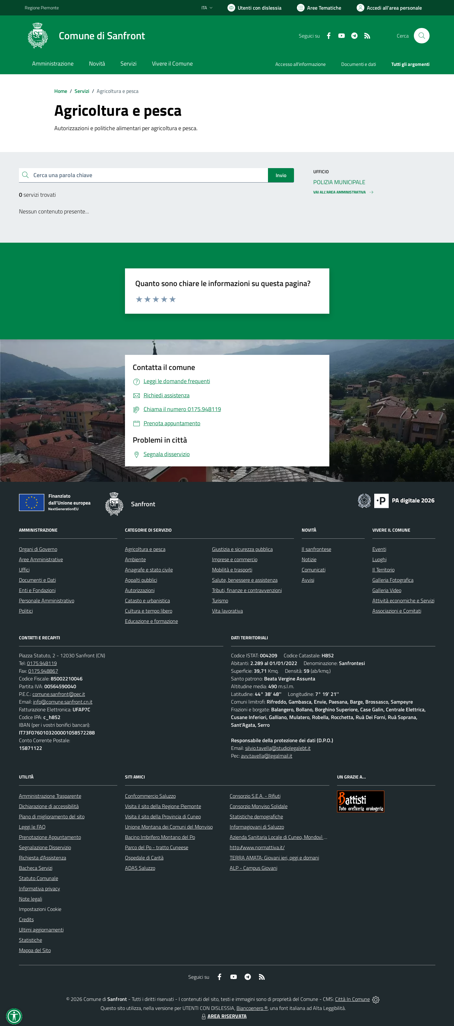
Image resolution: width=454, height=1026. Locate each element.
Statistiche (30, 940)
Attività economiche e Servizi (403, 600)
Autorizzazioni (140, 590)
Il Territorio (383, 569)
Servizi (82, 91)
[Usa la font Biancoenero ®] (254, 7)
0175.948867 (43, 671)
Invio (281, 175)
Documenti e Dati (37, 580)
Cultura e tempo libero (148, 611)
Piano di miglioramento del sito (52, 816)
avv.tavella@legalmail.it (266, 756)
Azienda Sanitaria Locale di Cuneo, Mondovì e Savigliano (289, 837)
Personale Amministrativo (46, 600)
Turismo (220, 600)
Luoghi (379, 559)
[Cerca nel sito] (421, 35)
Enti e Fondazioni (37, 590)
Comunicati (313, 569)
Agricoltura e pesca (145, 549)
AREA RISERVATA (223, 1016)
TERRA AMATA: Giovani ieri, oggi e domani (274, 857)
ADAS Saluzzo (140, 868)
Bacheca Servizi (35, 868)
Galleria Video (386, 590)
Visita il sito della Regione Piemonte (163, 806)
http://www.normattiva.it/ (257, 847)
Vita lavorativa (227, 611)
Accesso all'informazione (300, 64)
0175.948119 (42, 663)
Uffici (24, 569)
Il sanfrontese (316, 549)
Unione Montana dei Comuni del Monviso (169, 827)
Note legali (30, 899)
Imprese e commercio (234, 559)
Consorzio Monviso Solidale (259, 806)
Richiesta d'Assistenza (42, 857)
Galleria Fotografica (393, 580)
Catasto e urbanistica (147, 600)
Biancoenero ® (252, 1008)
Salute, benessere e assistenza (245, 580)
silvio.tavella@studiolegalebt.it (278, 748)
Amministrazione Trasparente (50, 796)
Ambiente (135, 559)
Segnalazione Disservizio (45, 847)
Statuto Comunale (38, 878)
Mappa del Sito (35, 950)
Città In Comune (352, 999)
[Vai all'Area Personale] (389, 7)
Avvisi (308, 580)
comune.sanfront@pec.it (58, 694)
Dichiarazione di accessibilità (49, 806)
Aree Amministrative (41, 559)
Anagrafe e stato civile (149, 569)
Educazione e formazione (151, 621)
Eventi (379, 549)
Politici (26, 611)
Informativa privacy (39, 888)
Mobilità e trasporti (232, 569)
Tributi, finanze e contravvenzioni (247, 590)
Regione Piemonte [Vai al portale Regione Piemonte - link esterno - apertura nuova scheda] (42, 7)
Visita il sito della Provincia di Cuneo (163, 816)
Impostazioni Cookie (40, 909)
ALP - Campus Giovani (253, 868)
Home (60, 91)
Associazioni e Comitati (396, 611)
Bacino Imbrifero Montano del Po (160, 837)
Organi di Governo (38, 549)
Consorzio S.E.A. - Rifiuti (255, 796)
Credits (26, 919)
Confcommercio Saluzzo (150, 796)
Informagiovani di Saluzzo (257, 827)
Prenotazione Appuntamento (50, 837)
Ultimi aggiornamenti (41, 929)
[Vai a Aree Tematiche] (319, 7)
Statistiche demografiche (256, 816)
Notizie (309, 559)
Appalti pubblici (141, 580)
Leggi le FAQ (32, 827)
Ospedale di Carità (144, 857)
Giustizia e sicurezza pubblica (242, 549)
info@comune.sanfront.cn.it (63, 702)
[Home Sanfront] (85, 35)
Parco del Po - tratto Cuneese (156, 847)
